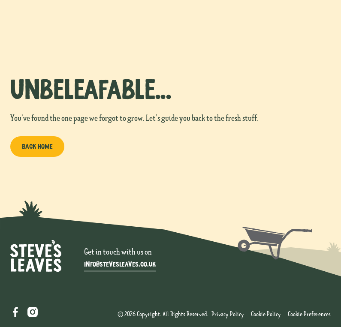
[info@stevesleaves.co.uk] (120, 265)
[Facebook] (15, 312)
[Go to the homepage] (35, 256)
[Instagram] (32, 312)
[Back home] (37, 146)
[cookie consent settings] (309, 314)
